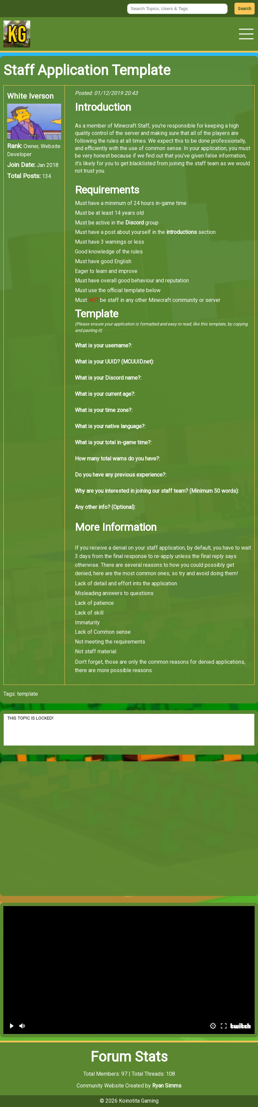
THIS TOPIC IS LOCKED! (129, 730)
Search (244, 8)
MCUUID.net (137, 361)
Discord (134, 222)
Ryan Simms (166, 1085)
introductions (181, 232)
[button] (246, 34)
